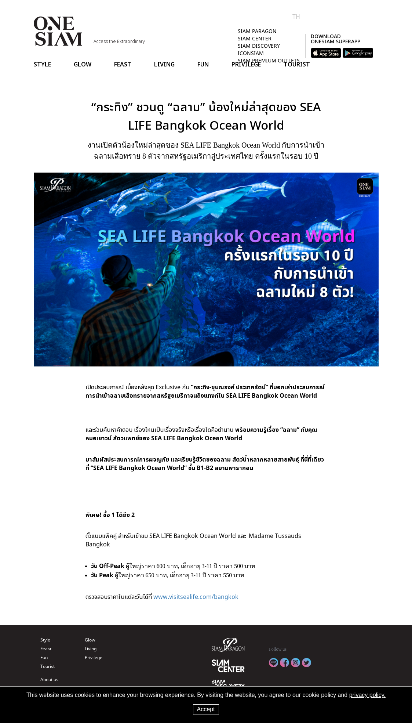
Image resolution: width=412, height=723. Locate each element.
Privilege (246, 64)
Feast (122, 64)
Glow (82, 64)
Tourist (297, 64)
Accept (206, 709)
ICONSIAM (251, 53)
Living (164, 64)
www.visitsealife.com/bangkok (195, 597)
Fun (203, 64)
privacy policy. (367, 695)
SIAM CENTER (254, 38)
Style (42, 64)
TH (296, 16)
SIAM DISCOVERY (259, 45)
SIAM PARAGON (257, 31)
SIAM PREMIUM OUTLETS (269, 60)
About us (49, 679)
